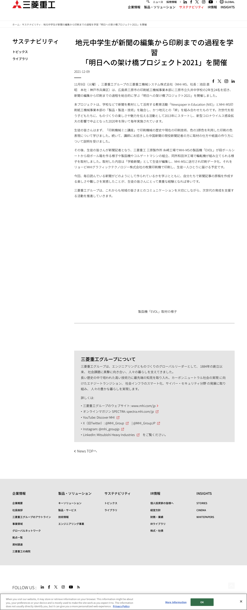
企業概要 (17, 503)
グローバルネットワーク (26, 530)
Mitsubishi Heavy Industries (116, 434)
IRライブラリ (158, 524)
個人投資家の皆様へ (162, 503)
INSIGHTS (228, 13)
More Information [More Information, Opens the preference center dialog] (175, 602)
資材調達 (17, 544)
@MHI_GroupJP (144, 423)
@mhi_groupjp (109, 429)
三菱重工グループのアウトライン (31, 517)
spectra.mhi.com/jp (140, 411)
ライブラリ (20, 58)
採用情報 (171, 8)
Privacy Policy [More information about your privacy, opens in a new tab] (121, 606)
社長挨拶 (17, 510)
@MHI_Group (114, 423)
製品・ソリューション (159, 13)
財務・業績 (156, 517)
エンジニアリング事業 (71, 524)
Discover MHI (106, 417)
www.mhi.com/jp (143, 405)
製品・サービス (67, 510)
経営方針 (155, 510)
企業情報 (134, 13)
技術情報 (63, 517)
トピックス (20, 51)
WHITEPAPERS (205, 517)
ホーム (16, 24)
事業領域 (17, 524)
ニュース (158, 8)
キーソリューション (70, 503)
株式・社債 (156, 530)
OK (202, 602)
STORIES (201, 503)
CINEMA (201, 510)
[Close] (241, 601)
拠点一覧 (17, 537)
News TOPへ (87, 451)
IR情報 (212, 13)
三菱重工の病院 (21, 551)
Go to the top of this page (230, 586)
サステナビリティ (191, 13)
